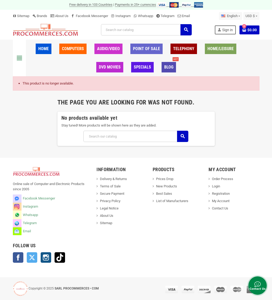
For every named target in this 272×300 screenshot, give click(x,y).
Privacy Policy (110, 201)
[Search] (146, 29)
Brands (40, 16)
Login (216, 186)
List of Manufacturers (172, 201)
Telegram (167, 16)
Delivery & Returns (113, 179)
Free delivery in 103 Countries (91, 5)
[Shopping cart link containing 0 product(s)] (249, 29)
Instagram (123, 16)
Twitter (32, 257)
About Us (59, 16)
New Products (166, 186)
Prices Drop (164, 179)
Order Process (222, 179)
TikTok (60, 257)
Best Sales (164, 194)
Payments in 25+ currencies (135, 5)
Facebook (18, 257)
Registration (221, 194)
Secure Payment (112, 194)
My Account (221, 201)
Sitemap (21, 16)
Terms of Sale (110, 186)
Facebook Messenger (92, 16)
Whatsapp (145, 16)
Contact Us (220, 208)
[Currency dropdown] (251, 16)
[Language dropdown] (230, 16)
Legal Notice (109, 208)
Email (186, 16)
